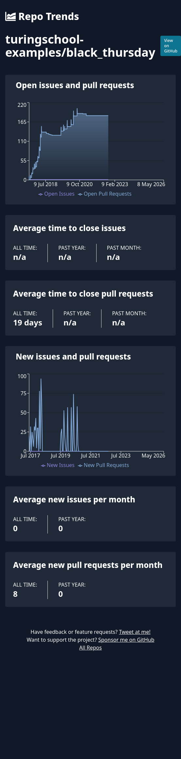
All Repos (90, 647)
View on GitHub (170, 46)
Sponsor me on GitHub (126, 639)
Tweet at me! (134, 631)
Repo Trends (42, 16)
